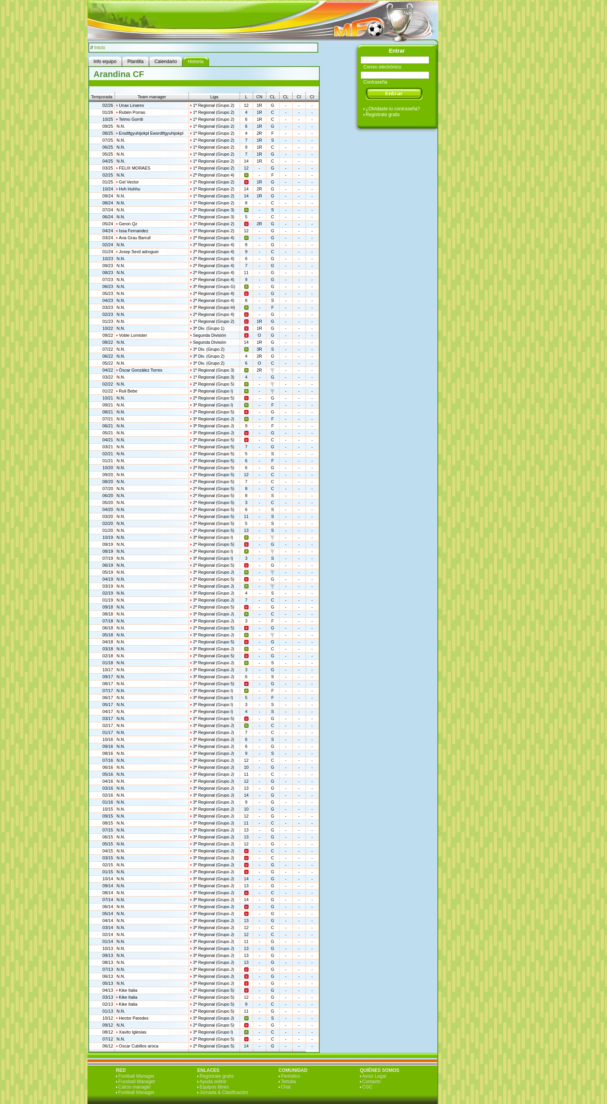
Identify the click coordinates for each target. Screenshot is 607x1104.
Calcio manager (134, 1087)
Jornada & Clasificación (224, 1092)
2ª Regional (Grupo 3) (213, 209)
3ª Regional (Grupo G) (214, 286)
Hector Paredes (133, 1018)
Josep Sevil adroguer (139, 251)
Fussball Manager (136, 1081)
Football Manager (136, 1076)
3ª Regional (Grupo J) (213, 419)
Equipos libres (214, 1087)
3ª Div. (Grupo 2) (209, 349)
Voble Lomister (133, 335)
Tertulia (288, 1081)
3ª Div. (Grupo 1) (209, 328)
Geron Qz (128, 223)
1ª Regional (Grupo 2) (213, 105)
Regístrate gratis (383, 114)
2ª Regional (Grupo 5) (213, 384)
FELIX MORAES (134, 168)
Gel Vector (129, 182)
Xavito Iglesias (132, 1032)
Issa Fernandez (133, 230)
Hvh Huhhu (129, 189)
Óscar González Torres (140, 370)
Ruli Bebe (128, 391)
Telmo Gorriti (131, 119)
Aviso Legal (374, 1076)
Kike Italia (128, 990)
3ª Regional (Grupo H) (214, 307)
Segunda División (209, 335)
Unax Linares (131, 105)
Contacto (371, 1081)
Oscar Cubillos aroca (138, 1046)
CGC (367, 1087)
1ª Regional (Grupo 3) (213, 370)
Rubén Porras (132, 112)
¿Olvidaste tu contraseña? (393, 108)
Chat (286, 1087)
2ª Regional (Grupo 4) (213, 175)
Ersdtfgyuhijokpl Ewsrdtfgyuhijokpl (151, 133)
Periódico (290, 1076)
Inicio (99, 47)
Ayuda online (213, 1081)
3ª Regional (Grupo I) (213, 391)
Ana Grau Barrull (135, 237)
